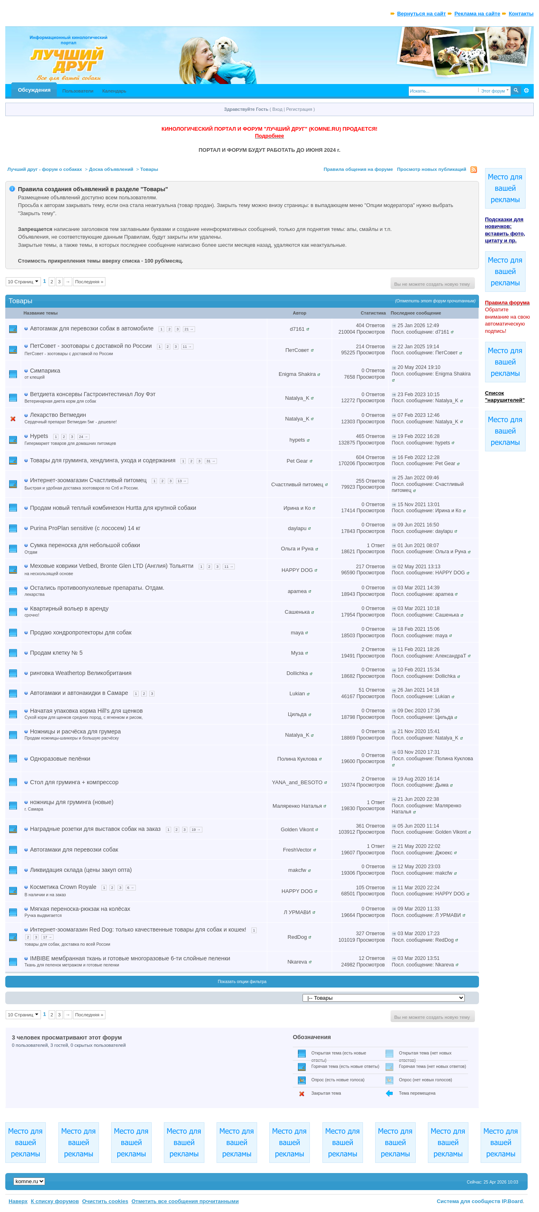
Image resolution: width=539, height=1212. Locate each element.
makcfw (297, 870)
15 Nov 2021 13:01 (418, 504)
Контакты (521, 14)
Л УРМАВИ (297, 912)
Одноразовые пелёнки (60, 758)
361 (360, 826)
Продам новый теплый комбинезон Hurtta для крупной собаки (113, 508)
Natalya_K (297, 398)
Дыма (442, 785)
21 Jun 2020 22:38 (418, 799)
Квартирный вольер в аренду (69, 608)
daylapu (297, 528)
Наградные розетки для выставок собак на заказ (95, 829)
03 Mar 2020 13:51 (418, 958)
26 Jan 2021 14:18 (418, 690)
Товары (149, 169)
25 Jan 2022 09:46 (418, 478)
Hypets (39, 436)
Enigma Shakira (297, 374)
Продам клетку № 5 (56, 652)
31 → (210, 461)
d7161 (297, 329)
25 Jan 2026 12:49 (418, 325)
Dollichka (297, 673)
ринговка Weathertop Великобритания (80, 673)
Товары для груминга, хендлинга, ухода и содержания (103, 460)
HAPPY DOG (297, 570)
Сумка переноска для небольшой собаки (85, 545)
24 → (83, 437)
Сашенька (297, 612)
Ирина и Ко (297, 508)
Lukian (297, 693)
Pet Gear (297, 461)
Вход (278, 109)
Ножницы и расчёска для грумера (75, 731)
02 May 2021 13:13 (418, 566)
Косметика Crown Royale (63, 887)
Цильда (297, 714)
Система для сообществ (468, 1201)
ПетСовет (297, 350)
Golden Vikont (297, 829)
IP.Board (512, 1201)
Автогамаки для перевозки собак (74, 849)
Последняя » (89, 281)
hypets (297, 440)
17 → (47, 937)
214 (360, 346)
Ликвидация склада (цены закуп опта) (81, 870)
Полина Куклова (297, 759)
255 (360, 481)
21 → (189, 329)
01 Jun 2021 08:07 (418, 545)
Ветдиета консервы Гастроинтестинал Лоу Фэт (93, 394)
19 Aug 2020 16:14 (418, 779)
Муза (297, 653)
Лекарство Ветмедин (58, 415)
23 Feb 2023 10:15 (418, 394)
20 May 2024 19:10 (418, 367)
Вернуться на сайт (421, 14)
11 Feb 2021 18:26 (418, 649)
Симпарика (45, 370)
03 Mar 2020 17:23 (418, 933)
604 (360, 457)
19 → (195, 830)
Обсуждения (34, 90)
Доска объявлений (111, 169)
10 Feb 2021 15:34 (418, 670)
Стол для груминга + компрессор (74, 782)
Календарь (114, 90)
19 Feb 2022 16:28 (418, 436)
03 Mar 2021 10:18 (418, 608)
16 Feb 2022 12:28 (418, 457)
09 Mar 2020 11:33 (418, 909)
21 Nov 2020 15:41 (418, 731)
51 (362, 690)
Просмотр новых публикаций (431, 169)
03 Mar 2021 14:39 (418, 588)
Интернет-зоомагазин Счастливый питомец (88, 480)
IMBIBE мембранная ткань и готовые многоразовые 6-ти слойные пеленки (130, 958)
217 (360, 566)
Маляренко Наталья (297, 806)
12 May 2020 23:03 (418, 866)
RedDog (297, 937)
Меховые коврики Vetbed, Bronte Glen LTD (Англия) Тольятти (111, 566)
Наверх (18, 1201)
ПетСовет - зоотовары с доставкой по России (91, 346)
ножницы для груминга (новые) (72, 802)
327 (360, 933)
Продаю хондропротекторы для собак (80, 632)
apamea (297, 591)
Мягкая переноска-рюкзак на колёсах (80, 909)
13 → (182, 481)
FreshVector (297, 850)
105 (360, 888)
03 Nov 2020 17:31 (418, 752)
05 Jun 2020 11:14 (418, 826)
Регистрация (299, 109)
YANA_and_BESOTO (297, 782)
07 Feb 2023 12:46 (418, 415)
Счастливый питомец (297, 484)
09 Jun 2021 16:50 (418, 525)
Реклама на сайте (477, 14)
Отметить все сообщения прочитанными (185, 1201)
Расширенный (527, 90)
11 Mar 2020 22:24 (418, 888)
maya (297, 633)
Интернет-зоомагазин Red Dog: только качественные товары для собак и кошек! (138, 929)
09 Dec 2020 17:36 (418, 711)
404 (360, 325)
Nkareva (297, 962)
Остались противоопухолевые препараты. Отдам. (97, 587)
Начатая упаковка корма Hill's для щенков (86, 710)
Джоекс (443, 853)
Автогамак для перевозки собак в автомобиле (92, 328)
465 (360, 436)
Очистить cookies (105, 1201)
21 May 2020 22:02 (418, 846)
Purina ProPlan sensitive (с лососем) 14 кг (85, 528)
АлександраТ (450, 656)
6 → (130, 888)
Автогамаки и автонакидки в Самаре (79, 693)
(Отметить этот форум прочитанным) (435, 301)
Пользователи (78, 90)
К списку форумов (55, 1201)
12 (362, 958)
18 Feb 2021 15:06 (418, 629)
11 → (187, 347)
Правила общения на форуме (358, 169)
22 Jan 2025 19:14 (418, 346)
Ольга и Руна (297, 549)
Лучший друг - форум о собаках (44, 169)
